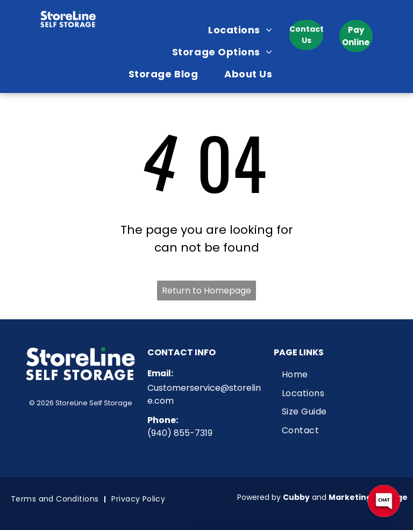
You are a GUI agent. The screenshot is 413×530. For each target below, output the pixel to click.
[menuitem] (244, 30)
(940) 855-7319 (179, 433)
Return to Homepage (206, 290)
